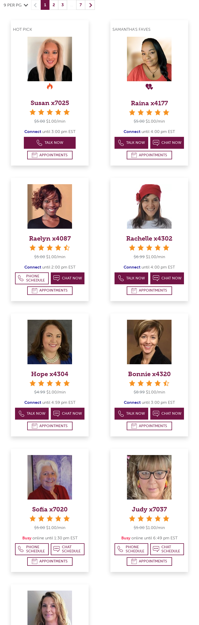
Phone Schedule (31, 278)
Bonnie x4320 (149, 374)
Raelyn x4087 (50, 238)
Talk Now (49, 143)
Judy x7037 (149, 509)
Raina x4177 (149, 103)
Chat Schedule (67, 549)
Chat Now (167, 143)
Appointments (50, 155)
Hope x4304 (49, 374)
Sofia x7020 (50, 509)
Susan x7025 (50, 103)
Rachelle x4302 (149, 238)
